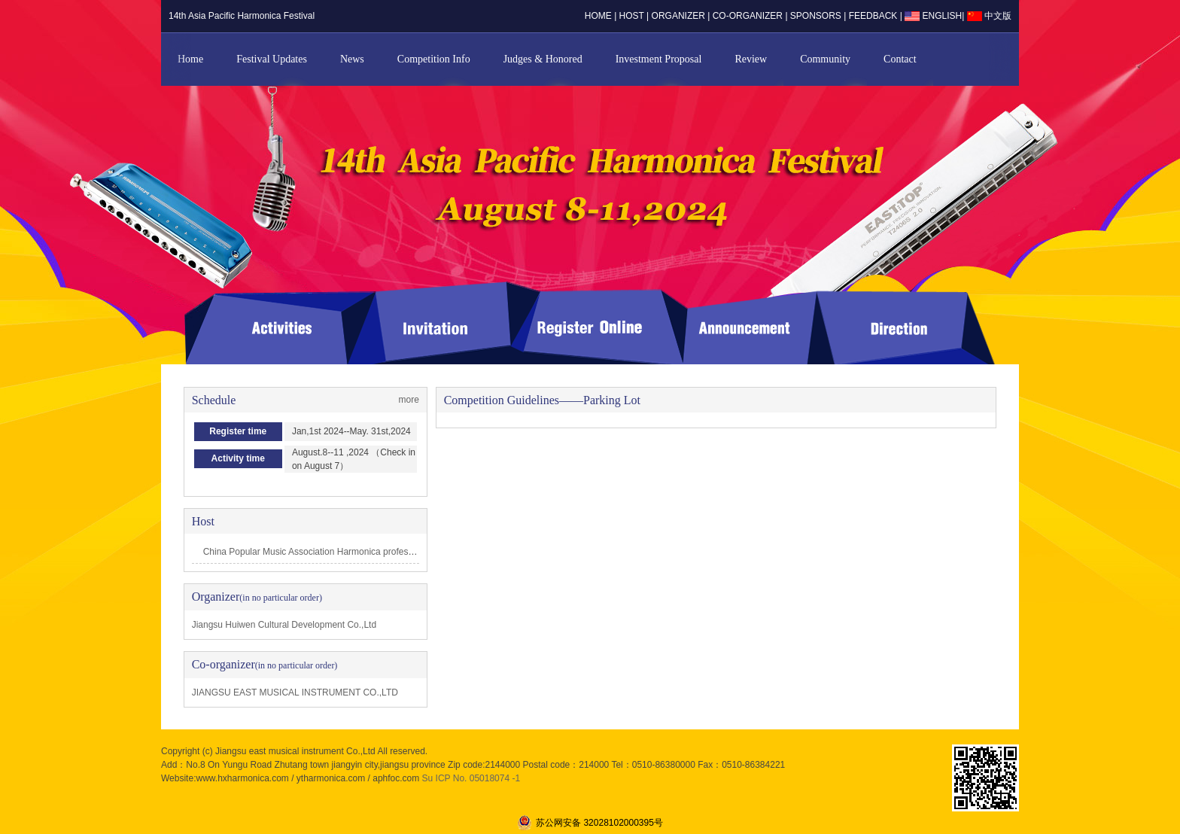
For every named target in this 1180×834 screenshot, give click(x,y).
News (352, 59)
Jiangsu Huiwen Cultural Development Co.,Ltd (284, 624)
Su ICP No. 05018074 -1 (471, 778)
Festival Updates (271, 59)
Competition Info (433, 59)
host (631, 16)
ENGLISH (933, 16)
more (409, 399)
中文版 (989, 16)
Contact (900, 59)
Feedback (874, 16)
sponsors (815, 16)
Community (825, 59)
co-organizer (748, 16)
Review (750, 59)
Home (190, 59)
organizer (678, 16)
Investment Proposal (659, 59)
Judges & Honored (542, 59)
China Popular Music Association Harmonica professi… (313, 551)
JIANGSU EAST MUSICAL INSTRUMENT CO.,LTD (295, 692)
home (598, 16)
